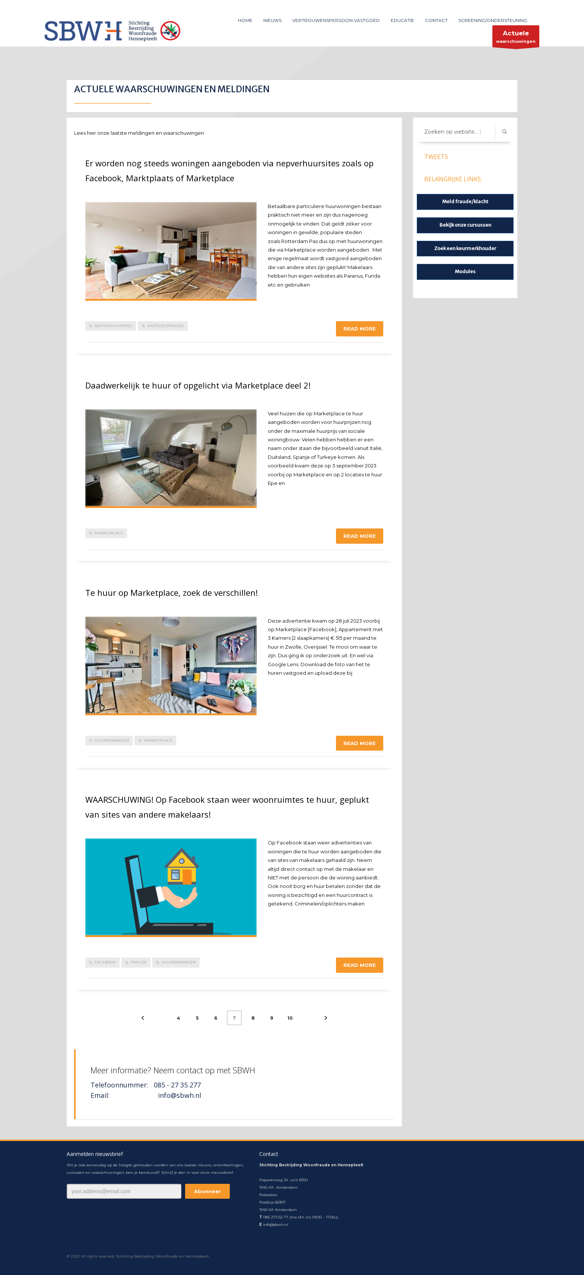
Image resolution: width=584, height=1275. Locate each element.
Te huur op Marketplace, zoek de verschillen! (171, 592)
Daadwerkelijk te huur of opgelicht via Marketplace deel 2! (198, 385)
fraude (139, 962)
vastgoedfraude (165, 325)
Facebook (105, 962)
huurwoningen (112, 740)
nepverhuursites (113, 325)
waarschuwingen (515, 38)
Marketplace (109, 533)
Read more (359, 329)
